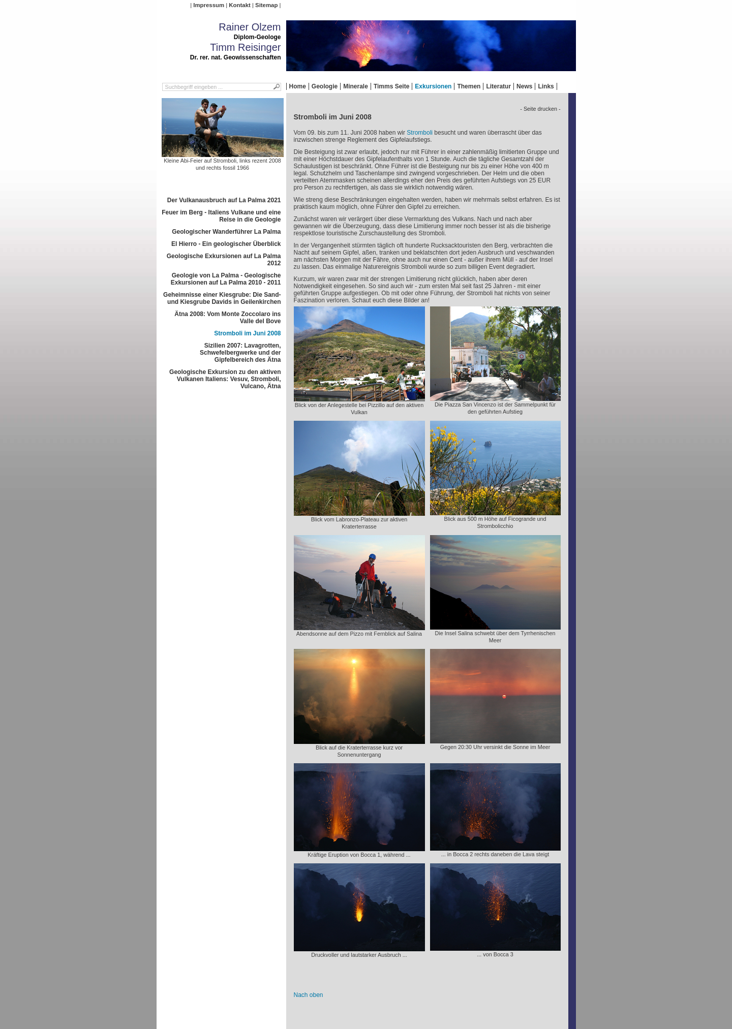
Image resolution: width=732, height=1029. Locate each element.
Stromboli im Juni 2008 (247, 333)
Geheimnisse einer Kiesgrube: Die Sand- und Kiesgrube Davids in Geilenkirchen (222, 298)
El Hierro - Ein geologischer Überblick (226, 243)
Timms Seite (391, 86)
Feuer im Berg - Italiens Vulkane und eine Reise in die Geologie (221, 216)
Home (297, 86)
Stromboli (420, 132)
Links (546, 86)
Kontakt (239, 5)
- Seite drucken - (540, 109)
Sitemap (266, 5)
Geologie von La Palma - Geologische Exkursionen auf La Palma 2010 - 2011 (226, 279)
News (524, 86)
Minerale (355, 86)
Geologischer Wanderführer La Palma (226, 231)
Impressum (208, 5)
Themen (468, 86)
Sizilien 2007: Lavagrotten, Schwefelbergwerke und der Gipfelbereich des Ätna (240, 352)
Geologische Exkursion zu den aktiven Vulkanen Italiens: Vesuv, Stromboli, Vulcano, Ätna (225, 379)
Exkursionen (433, 86)
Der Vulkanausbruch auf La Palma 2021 (224, 200)
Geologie (325, 86)
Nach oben (308, 995)
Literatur (498, 86)
